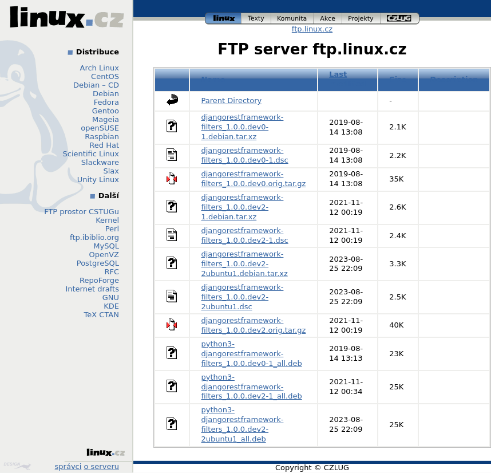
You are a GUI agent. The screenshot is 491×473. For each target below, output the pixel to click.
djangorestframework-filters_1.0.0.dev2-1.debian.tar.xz (242, 207)
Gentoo (105, 111)
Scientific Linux (91, 153)
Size (397, 79)
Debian (106, 93)
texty (256, 19)
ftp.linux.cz (312, 29)
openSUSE (100, 128)
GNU (110, 297)
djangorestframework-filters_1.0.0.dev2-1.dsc (244, 235)
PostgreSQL (98, 263)
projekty (361, 19)
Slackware (100, 162)
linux (223, 19)
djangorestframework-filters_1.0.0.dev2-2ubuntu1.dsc (242, 297)
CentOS (105, 76)
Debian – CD (96, 85)
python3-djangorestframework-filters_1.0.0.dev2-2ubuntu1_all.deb (242, 424)
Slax (111, 171)
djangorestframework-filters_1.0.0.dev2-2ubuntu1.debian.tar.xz (244, 264)
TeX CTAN (101, 314)
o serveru (101, 466)
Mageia (105, 119)
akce (328, 19)
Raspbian (102, 136)
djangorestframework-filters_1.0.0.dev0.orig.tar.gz (253, 179)
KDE (111, 306)
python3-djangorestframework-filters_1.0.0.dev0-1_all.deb (251, 354)
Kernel (107, 220)
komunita (292, 19)
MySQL (106, 246)
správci (68, 466)
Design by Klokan (17, 466)
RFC (111, 271)
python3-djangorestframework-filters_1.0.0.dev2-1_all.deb (251, 387)
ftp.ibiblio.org (94, 237)
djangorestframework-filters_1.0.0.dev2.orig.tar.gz (253, 325)
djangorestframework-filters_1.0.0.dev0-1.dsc (244, 155)
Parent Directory (231, 100)
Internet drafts (92, 289)
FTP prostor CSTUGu (81, 211)
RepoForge (99, 280)
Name (213, 79)
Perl (112, 228)
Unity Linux (98, 179)
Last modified (347, 79)
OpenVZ (104, 254)
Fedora (106, 102)
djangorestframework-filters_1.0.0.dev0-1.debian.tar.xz (242, 127)
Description (454, 79)
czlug (400, 19)
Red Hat (104, 145)
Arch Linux (100, 68)
